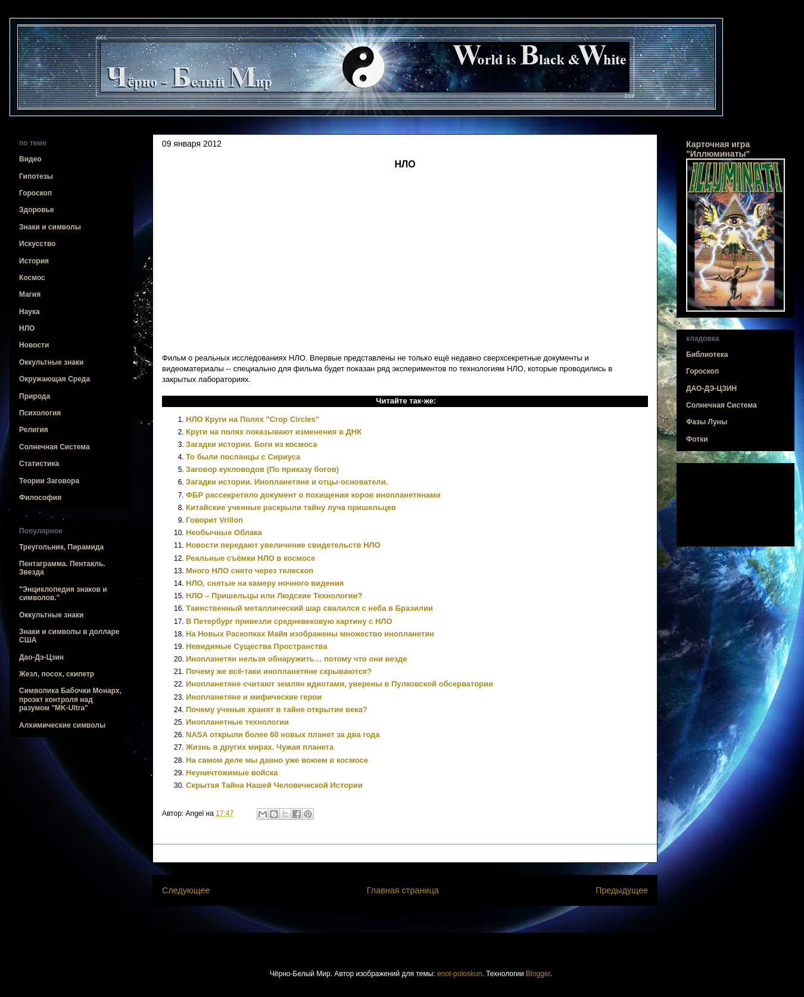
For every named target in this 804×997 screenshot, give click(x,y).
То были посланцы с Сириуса (243, 456)
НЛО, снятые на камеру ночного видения (265, 583)
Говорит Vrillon (214, 519)
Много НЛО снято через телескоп (249, 570)
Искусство (37, 244)
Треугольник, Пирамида (61, 547)
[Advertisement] (735, 505)
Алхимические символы (62, 725)
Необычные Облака (224, 532)
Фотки (697, 439)
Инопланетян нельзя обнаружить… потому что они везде (296, 658)
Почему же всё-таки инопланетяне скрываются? (279, 671)
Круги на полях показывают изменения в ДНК (274, 431)
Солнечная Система (54, 447)
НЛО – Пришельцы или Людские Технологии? (274, 595)
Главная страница (403, 890)
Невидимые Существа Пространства (257, 646)
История (34, 261)
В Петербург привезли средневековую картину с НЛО (289, 621)
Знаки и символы (50, 227)
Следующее (186, 890)
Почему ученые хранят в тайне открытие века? (276, 709)
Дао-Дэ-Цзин (41, 657)
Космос (32, 278)
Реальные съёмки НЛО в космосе (250, 558)
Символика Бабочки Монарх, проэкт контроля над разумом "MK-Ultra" (70, 699)
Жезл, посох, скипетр (56, 674)
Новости (34, 345)
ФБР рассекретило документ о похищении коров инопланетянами (313, 494)
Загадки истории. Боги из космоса (251, 444)
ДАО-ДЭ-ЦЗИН (711, 388)
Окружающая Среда (54, 379)
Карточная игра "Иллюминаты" (718, 149)
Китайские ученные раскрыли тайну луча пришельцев (291, 507)
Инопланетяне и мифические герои (254, 696)
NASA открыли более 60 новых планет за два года (283, 734)
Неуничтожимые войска (232, 772)
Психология (40, 413)
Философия (40, 497)
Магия (29, 294)
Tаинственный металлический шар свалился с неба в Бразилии (309, 608)
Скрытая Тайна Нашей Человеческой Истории (274, 785)
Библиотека (707, 354)
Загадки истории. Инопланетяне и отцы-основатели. (287, 481)
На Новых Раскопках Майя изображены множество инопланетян (310, 633)
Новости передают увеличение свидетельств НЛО (283, 545)
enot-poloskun (459, 974)
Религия (33, 429)
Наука (29, 312)
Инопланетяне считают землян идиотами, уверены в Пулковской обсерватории (339, 683)
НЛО (27, 328)
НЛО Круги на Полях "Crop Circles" (252, 419)
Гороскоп (35, 193)
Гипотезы (36, 176)
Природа (34, 396)
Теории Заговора (49, 481)
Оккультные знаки (51, 362)
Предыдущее (622, 890)
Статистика (39, 463)
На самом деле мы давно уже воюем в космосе (277, 760)
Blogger (538, 974)
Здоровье (36, 210)
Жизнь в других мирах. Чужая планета (260, 747)
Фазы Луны (706, 422)
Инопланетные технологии (237, 722)
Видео (30, 159)
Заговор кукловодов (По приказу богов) (262, 469)
